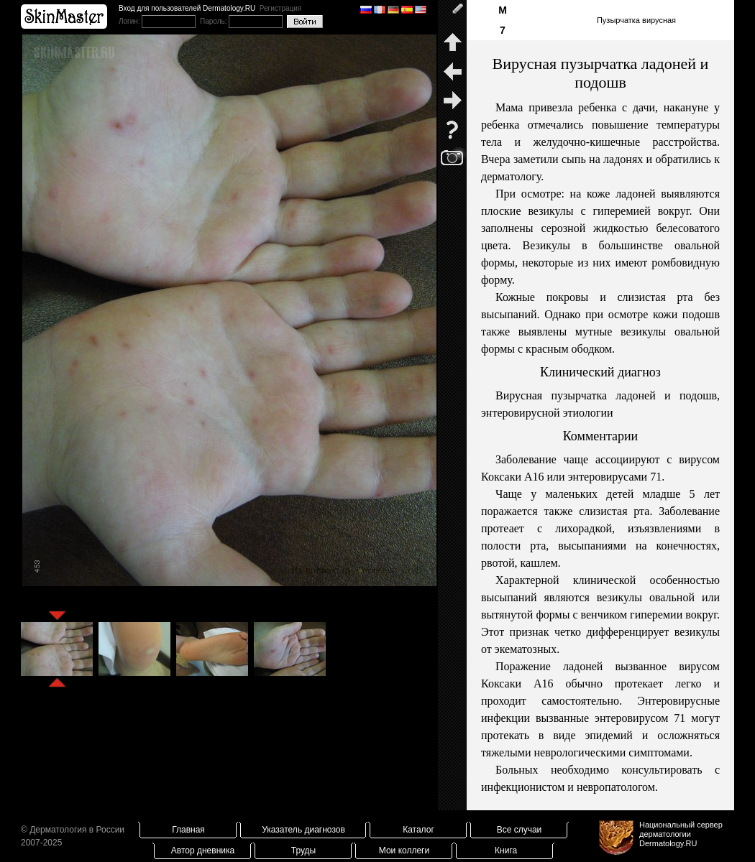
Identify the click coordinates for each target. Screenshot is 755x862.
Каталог (418, 830)
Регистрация (280, 8)
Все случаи (519, 830)
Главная (188, 830)
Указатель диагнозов (303, 830)
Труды (303, 850)
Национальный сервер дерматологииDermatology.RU (681, 834)
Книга (506, 850)
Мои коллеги (404, 850)
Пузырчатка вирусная (636, 20)
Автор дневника (202, 850)
